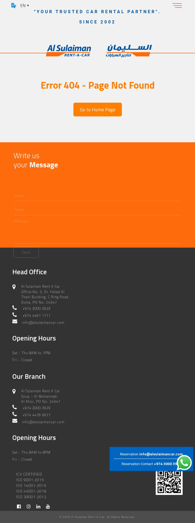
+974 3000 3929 (167, 463)
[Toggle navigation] (177, 5)
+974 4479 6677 (37, 408)
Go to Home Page (97, 109)
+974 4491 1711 (37, 309)
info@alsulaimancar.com (161, 454)
